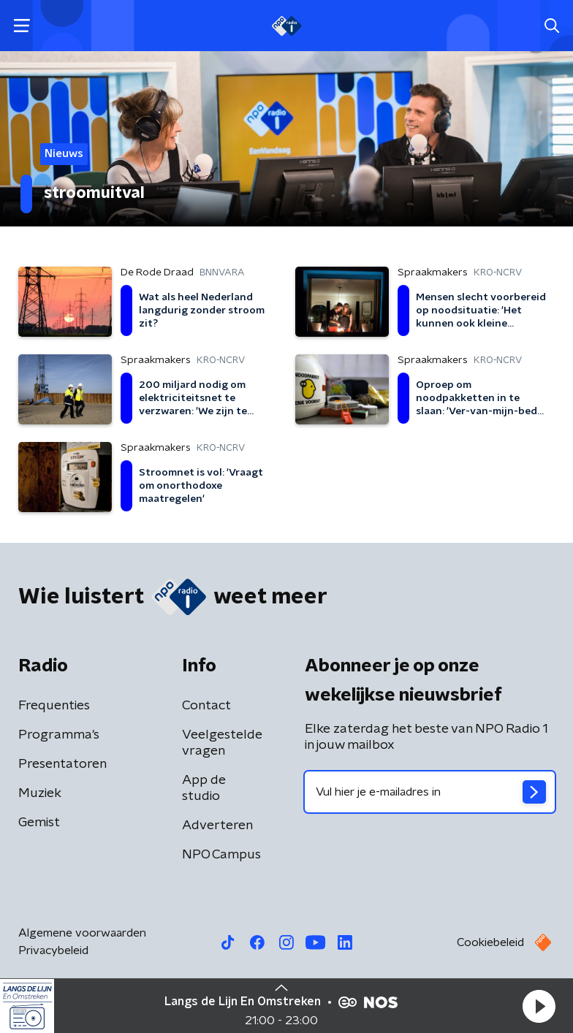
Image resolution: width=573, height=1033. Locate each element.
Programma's (58, 735)
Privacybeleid (53, 950)
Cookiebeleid (490, 942)
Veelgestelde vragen (222, 743)
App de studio (204, 788)
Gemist (39, 822)
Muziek (39, 793)
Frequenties (54, 705)
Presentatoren (62, 764)
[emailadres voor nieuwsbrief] (430, 791)
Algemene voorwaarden (82, 933)
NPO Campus (221, 854)
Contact (206, 705)
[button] (538, 1006)
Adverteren (217, 825)
